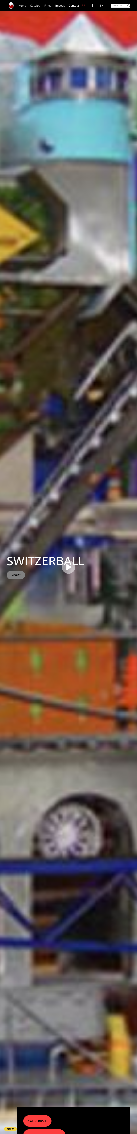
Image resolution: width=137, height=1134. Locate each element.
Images (60, 5)
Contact (74, 5)
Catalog (35, 5)
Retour (10, 1129)
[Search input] (119, 5)
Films (47, 5)
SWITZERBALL (37, 1121)
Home (22, 5)
